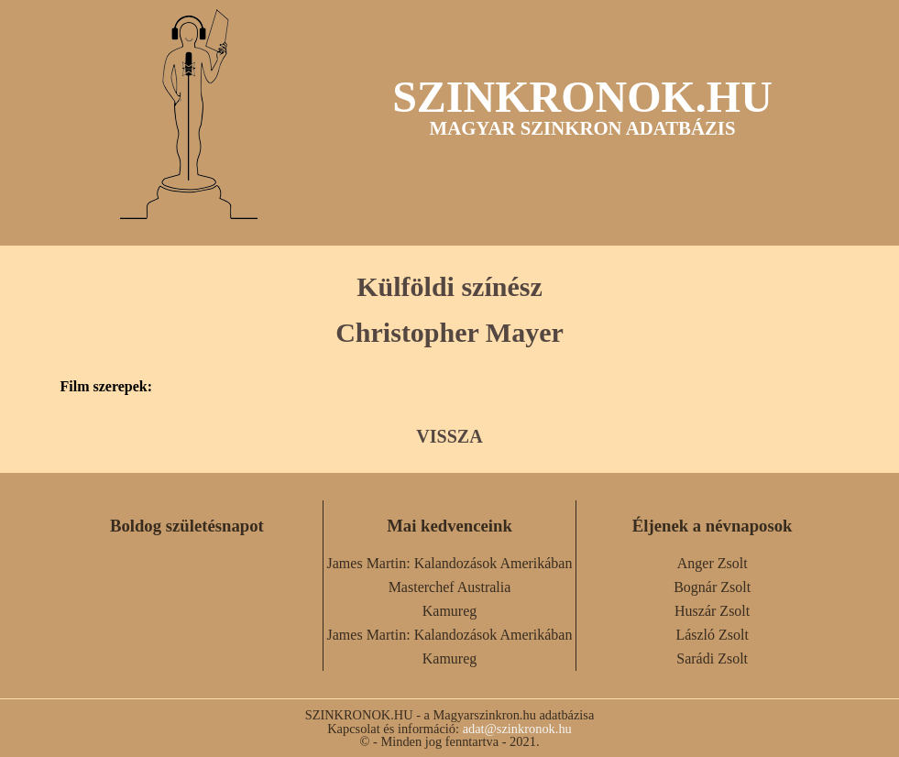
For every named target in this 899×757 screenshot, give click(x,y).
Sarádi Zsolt (712, 658)
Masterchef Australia (450, 587)
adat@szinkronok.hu (517, 728)
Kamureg (449, 611)
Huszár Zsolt (712, 611)
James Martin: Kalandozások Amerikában (450, 563)
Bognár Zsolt (712, 587)
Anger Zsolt (712, 563)
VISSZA (449, 436)
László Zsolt (712, 634)
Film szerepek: (106, 386)
